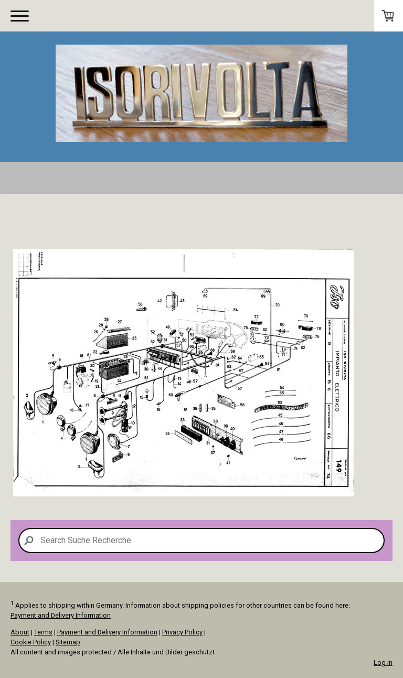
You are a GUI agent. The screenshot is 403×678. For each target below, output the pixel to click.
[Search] (201, 540)
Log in (383, 662)
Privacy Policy (182, 632)
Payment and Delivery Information (60, 615)
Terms (43, 632)
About (19, 632)
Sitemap (68, 642)
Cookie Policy (30, 642)
